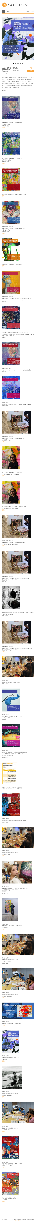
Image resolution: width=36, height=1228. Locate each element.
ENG (27, 12)
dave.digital (18, 1220)
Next (31, 39)
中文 (32, 12)
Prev (4, 39)
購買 (31, 71)
